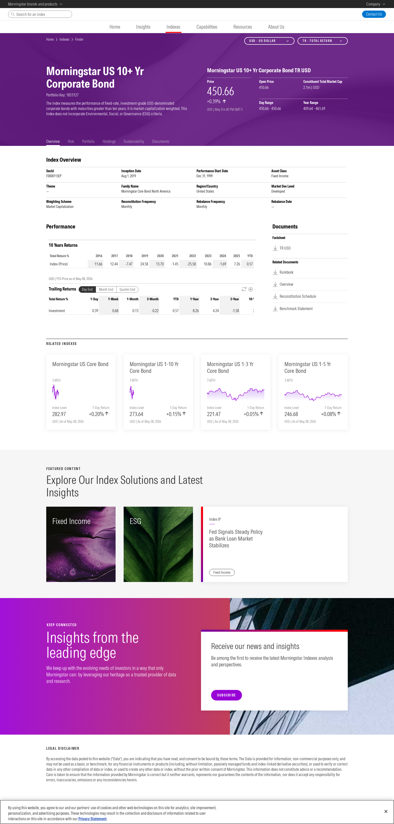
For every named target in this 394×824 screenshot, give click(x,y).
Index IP (215, 519)
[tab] (53, 141)
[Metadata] (251, 289)
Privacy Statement (92, 818)
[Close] (385, 811)
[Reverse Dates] (244, 289)
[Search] (40, 14)
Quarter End (127, 289)
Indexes (64, 39)
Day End (87, 289)
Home (50, 39)
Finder (79, 39)
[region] (197, 812)
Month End (106, 289)
